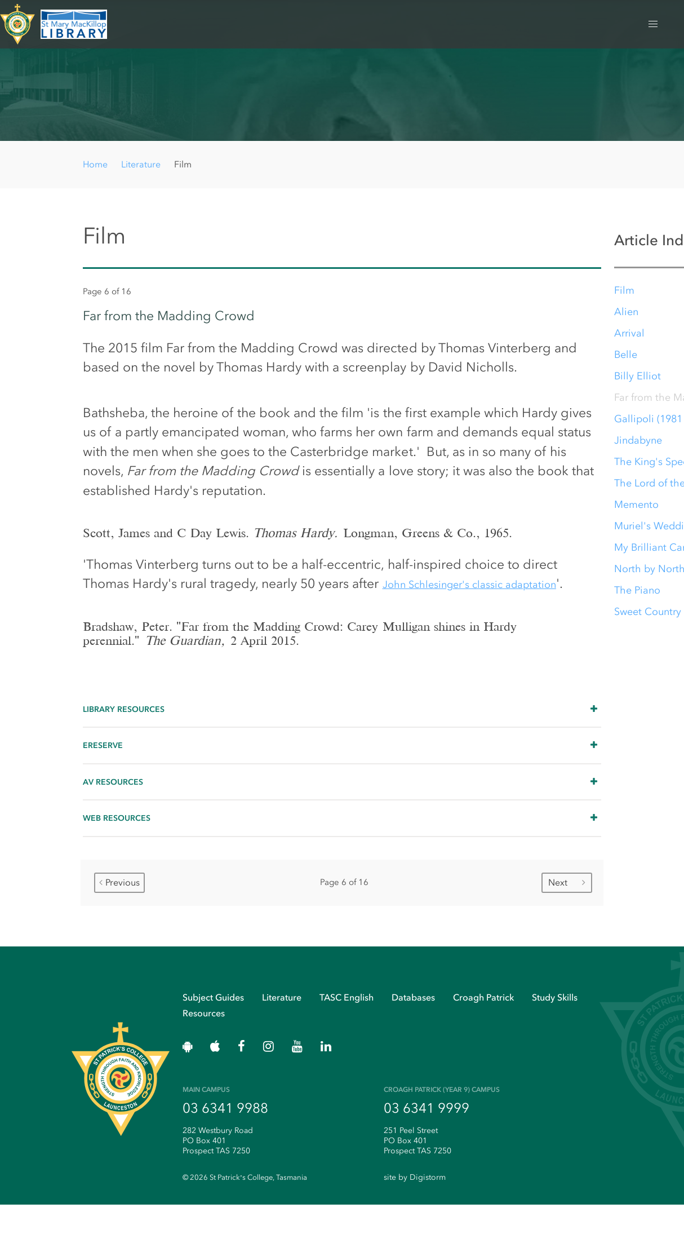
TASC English (346, 1028)
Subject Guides (213, 1028)
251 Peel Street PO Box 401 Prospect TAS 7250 (417, 1174)
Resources (204, 1044)
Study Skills (555, 1028)
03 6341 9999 (426, 1142)
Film (625, 293)
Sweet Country (648, 615)
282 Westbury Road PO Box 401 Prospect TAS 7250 (218, 1174)
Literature (141, 164)
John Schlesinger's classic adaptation (489, 601)
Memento (637, 508)
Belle (626, 358)
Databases (413, 1028)
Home (95, 164)
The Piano (638, 593)
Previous (119, 910)
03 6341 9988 (225, 1142)
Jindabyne (639, 443)
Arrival (630, 336)
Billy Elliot (638, 379)
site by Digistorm (415, 1212)
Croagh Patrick (483, 1028)
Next (566, 910)
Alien (627, 315)
